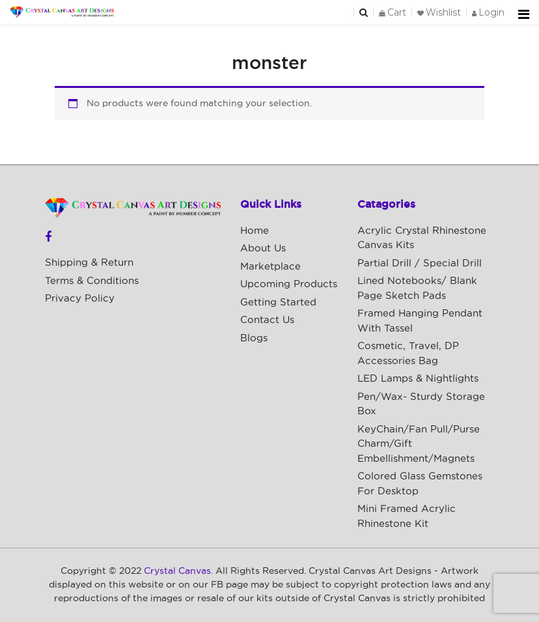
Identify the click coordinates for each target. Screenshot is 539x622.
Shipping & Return (89, 263)
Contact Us (267, 320)
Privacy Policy (80, 299)
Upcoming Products (288, 284)
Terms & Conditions (92, 281)
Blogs (254, 338)
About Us (263, 248)
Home (254, 231)
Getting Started (278, 302)
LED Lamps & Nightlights (417, 379)
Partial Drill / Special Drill (419, 263)
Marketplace (270, 267)
